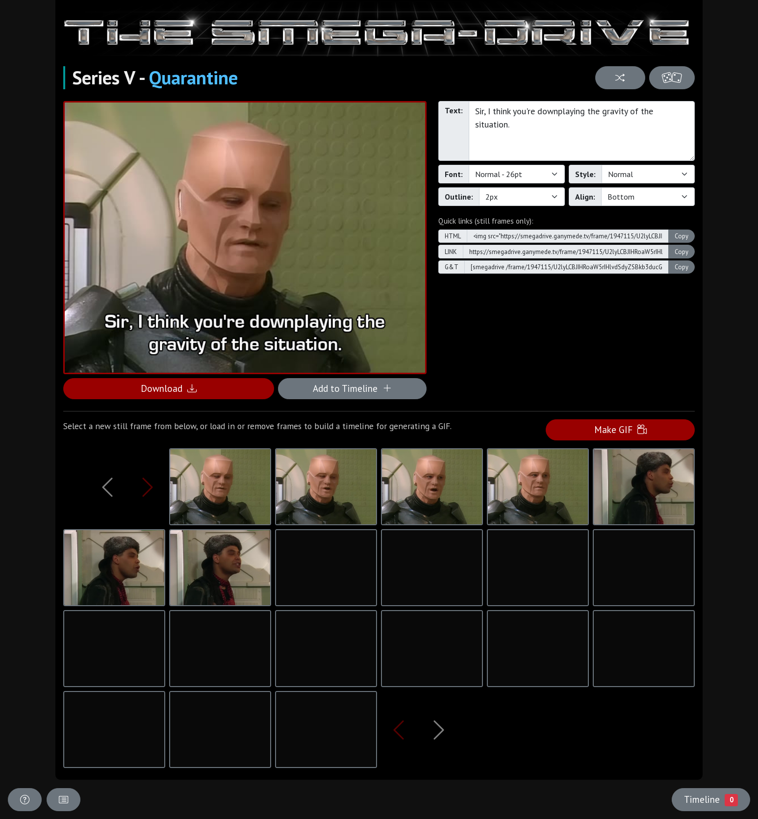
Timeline (711, 799)
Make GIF (620, 429)
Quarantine (193, 77)
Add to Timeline (352, 388)
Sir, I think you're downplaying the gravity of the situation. (582, 131)
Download (169, 388)
